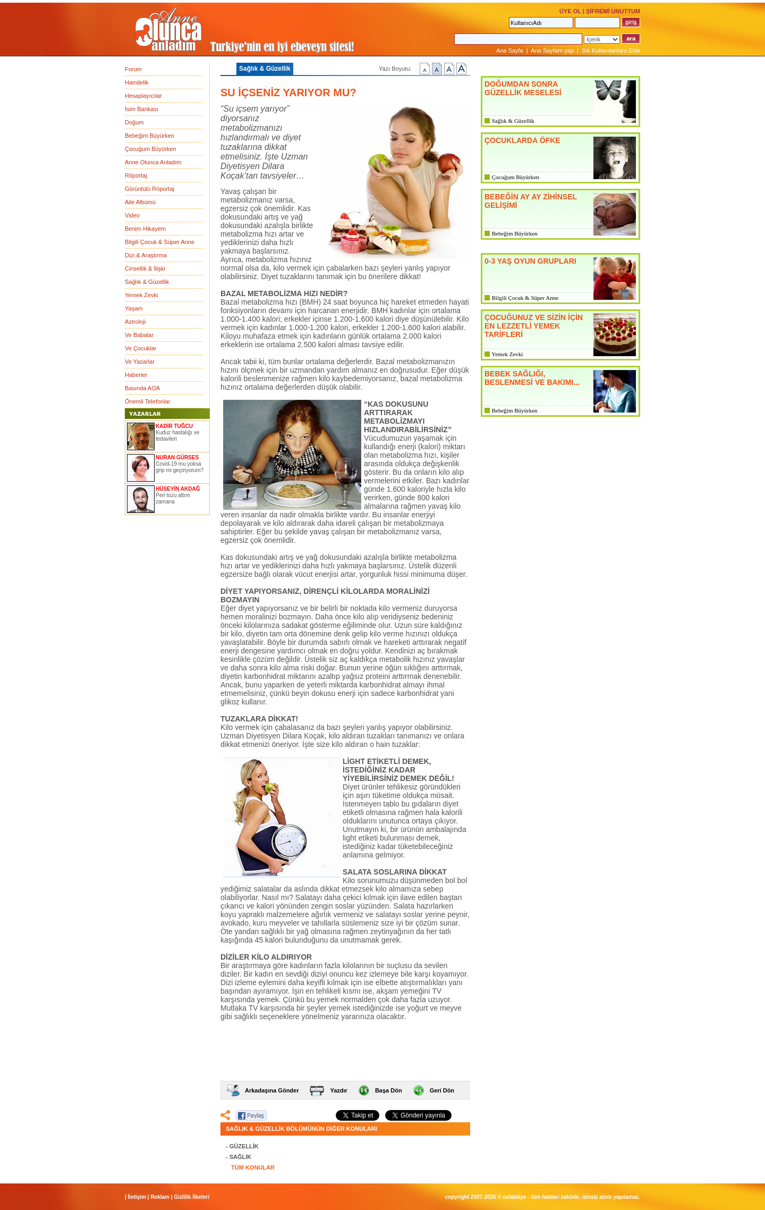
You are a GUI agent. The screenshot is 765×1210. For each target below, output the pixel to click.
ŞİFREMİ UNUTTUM (613, 11)
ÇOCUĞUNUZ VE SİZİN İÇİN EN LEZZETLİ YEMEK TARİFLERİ (533, 326)
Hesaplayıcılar (143, 96)
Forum (133, 69)
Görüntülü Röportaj (149, 189)
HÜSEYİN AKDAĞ (178, 489)
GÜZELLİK (244, 1146)
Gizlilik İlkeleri (191, 1197)
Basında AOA (142, 388)
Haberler (136, 375)
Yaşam (133, 308)
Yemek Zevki (141, 295)
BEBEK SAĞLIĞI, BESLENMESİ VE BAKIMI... (532, 377)
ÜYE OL (570, 11)
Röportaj (136, 175)
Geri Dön (442, 1090)
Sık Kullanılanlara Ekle (611, 50)
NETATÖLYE (514, 1197)
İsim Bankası (141, 109)
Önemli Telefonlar (147, 401)
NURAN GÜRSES (177, 457)
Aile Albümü (140, 202)
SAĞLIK (241, 1157)
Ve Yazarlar (140, 361)
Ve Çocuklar (140, 348)
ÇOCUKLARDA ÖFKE (522, 140)
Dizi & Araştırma (146, 255)
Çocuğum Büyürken (150, 149)
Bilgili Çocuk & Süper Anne (159, 242)
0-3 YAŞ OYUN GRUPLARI (530, 261)
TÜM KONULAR (253, 1167)
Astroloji (135, 321)
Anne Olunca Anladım (153, 162)
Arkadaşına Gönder (272, 1090)
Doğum (134, 122)
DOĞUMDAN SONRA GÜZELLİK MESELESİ (523, 88)
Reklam (159, 1197)
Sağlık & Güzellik (147, 282)
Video (132, 215)
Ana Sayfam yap (552, 50)
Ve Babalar (139, 335)
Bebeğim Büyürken (149, 135)
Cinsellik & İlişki (145, 268)
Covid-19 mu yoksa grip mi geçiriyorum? (179, 467)
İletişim (137, 1197)
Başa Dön (388, 1090)
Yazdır (338, 1090)
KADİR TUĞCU (174, 426)
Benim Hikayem (145, 228)
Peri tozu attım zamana (173, 498)
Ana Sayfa (509, 50)
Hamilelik (137, 82)
